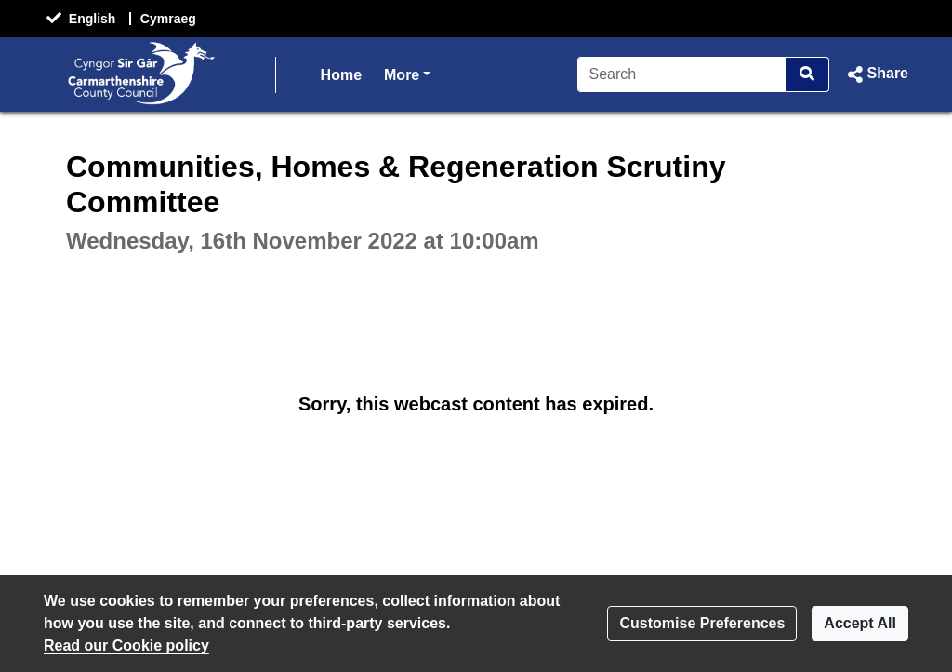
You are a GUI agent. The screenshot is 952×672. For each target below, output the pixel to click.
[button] (876, 74)
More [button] (407, 73)
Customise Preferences (702, 623)
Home (341, 75)
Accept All (860, 623)
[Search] (682, 74)
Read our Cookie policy (126, 645)
